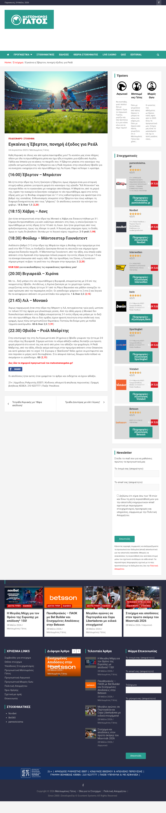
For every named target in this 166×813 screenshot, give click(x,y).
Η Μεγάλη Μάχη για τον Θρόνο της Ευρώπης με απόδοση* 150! (23, 617)
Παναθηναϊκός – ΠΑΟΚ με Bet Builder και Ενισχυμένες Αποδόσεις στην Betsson (63, 618)
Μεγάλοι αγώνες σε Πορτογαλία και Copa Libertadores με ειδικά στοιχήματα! (101, 618)
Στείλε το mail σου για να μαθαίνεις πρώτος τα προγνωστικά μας (133, 460)
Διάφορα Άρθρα (58, 651)
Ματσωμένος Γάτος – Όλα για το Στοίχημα (78, 791)
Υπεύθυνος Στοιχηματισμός (19, 666)
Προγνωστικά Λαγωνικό (17, 677)
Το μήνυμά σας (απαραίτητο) (144, 717)
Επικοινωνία (11, 698)
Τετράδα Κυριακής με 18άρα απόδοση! (27, 404)
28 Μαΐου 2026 (14, 625)
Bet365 (12, 717)
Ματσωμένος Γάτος (39, 150)
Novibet (12, 713)
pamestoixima (15, 721)
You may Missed (18, 582)
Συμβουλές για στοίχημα (18, 657)
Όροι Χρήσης (11, 690)
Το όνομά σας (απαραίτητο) (137, 471)
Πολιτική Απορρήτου (16, 686)
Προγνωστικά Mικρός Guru (19, 681)
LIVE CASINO (109, 54)
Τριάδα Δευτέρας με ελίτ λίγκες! (82, 402)
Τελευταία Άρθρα (99, 651)
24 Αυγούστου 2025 (18, 150)
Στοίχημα (29, 138)
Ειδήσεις (27, 606)
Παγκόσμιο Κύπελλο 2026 (139, 602)
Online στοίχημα (13, 662)
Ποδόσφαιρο (15, 138)
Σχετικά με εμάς (13, 694)
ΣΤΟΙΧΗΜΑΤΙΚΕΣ (45, 54)
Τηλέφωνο (144, 687)
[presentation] (138, 527)
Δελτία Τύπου (14, 606)
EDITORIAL (136, 54)
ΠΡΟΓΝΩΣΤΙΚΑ (21, 54)
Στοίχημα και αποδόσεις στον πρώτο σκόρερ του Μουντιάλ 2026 (142, 617)
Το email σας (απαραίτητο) (137, 485)
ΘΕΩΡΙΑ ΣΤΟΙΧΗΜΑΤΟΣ (85, 54)
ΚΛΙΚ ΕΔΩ (13, 267)
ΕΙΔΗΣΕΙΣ (64, 54)
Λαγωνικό (147, 625)
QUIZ (123, 54)
